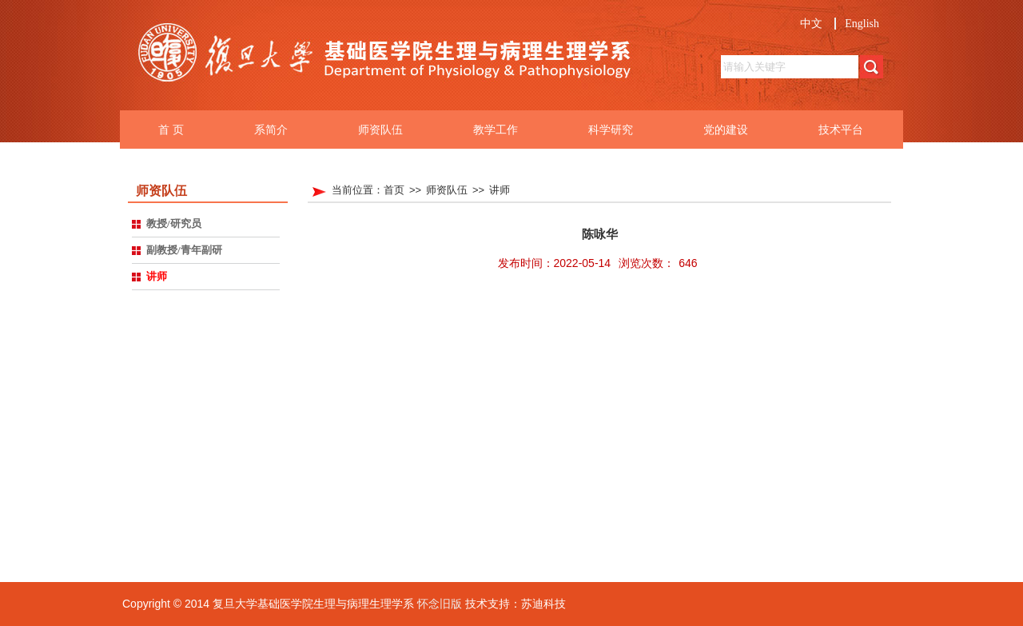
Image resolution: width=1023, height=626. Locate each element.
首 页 (171, 129)
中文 (811, 24)
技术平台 (840, 129)
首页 (394, 190)
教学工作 (495, 129)
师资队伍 (380, 129)
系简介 (271, 129)
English (862, 24)
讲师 (499, 190)
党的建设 (725, 129)
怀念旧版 (439, 603)
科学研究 (610, 129)
